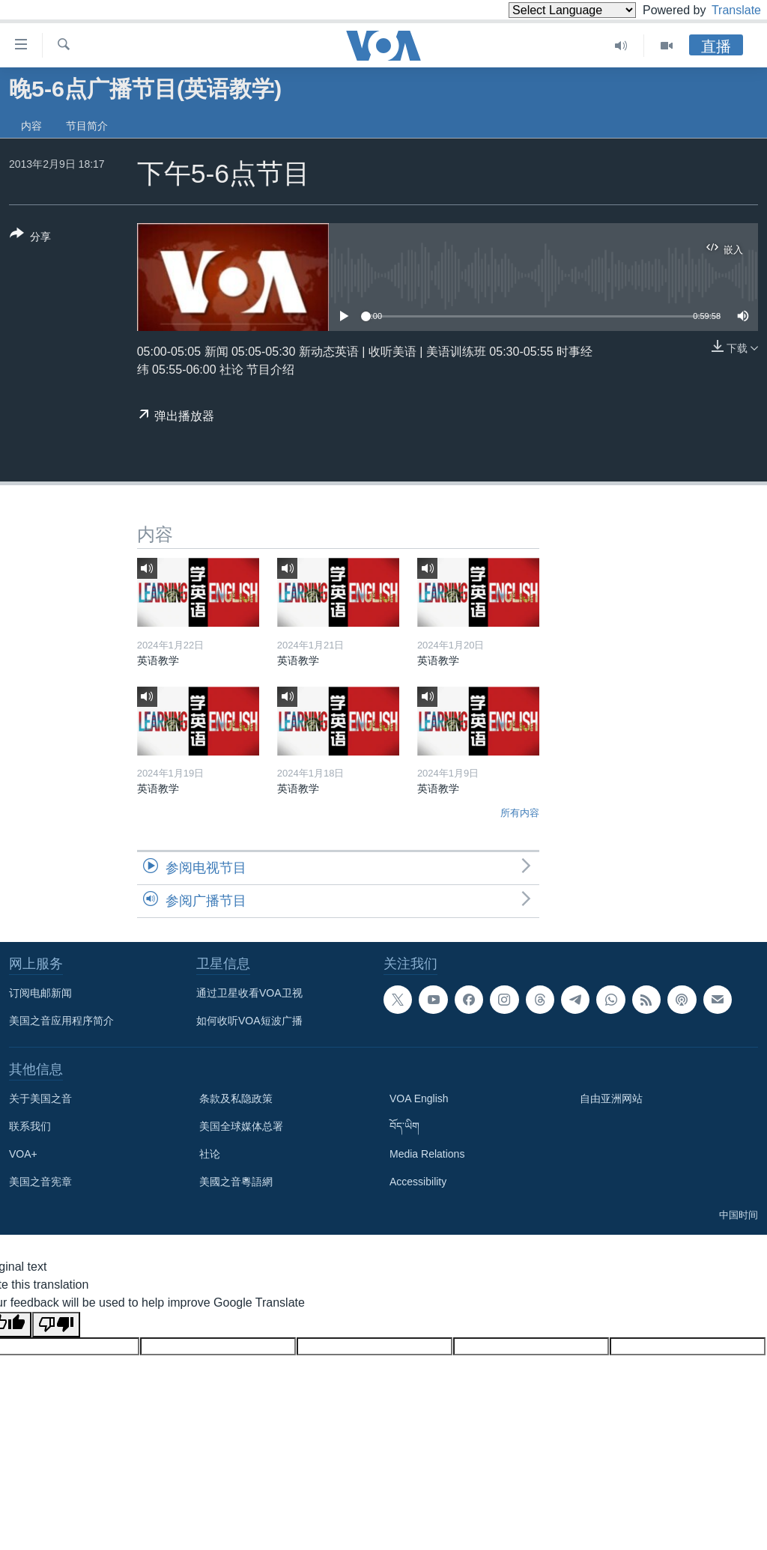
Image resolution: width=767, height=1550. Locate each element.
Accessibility (417, 1182)
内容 (31, 126)
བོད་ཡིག (404, 1126)
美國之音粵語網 (236, 1182)
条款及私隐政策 (236, 1098)
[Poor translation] (56, 1324)
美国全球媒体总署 (241, 1126)
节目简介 (87, 126)
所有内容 (519, 812)
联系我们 (30, 1126)
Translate (722, 10)
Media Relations (426, 1154)
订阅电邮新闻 (40, 993)
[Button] (30, 238)
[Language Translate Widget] (546, 10)
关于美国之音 (40, 1098)
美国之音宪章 (40, 1182)
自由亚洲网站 (611, 1098)
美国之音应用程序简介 (61, 1021)
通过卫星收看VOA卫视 (249, 993)
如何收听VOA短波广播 (249, 1021)
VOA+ (23, 1154)
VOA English (419, 1098)
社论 (209, 1154)
